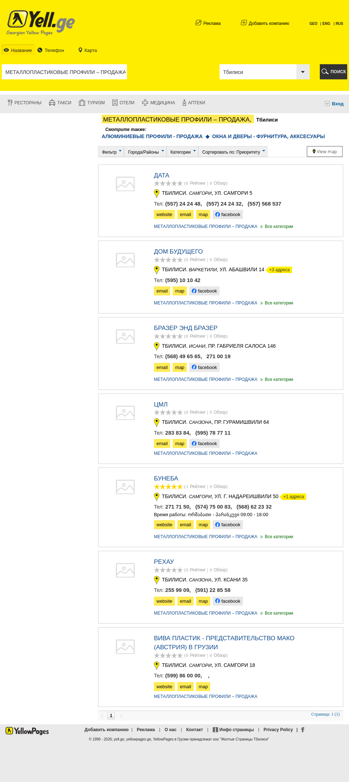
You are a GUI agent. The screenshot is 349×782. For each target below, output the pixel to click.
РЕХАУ (164, 561)
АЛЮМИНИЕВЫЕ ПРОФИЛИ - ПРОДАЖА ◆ (157, 136)
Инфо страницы (237, 729)
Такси (64, 102)
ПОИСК (338, 71)
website (164, 214)
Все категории (276, 226)
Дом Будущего (178, 251)
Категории (181, 152)
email (185, 214)
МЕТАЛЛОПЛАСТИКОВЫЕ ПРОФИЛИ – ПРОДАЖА (205, 226)
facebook (227, 214)
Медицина (162, 102)
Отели (127, 102)
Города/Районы (143, 152)
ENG (326, 24)
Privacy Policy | (282, 729)
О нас (170, 729)
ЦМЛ (161, 404)
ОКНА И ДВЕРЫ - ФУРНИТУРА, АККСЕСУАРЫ (268, 136)
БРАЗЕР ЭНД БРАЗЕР (185, 328)
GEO (313, 24)
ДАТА (161, 175)
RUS (339, 24)
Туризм (96, 102)
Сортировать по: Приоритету (231, 152)
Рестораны (27, 102)
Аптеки (196, 102)
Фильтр (109, 152)
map (203, 214)
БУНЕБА (166, 478)
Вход (338, 103)
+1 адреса (292, 496)
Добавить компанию (269, 23)
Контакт (194, 729)
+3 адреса (278, 269)
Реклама (212, 23)
